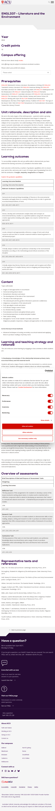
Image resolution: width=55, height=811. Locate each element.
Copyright (14, 787)
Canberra (4, 758)
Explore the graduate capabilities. (12, 177)
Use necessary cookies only (27, 438)
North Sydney (26, 748)
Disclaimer (22, 787)
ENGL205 (46, 87)
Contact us (4, 738)
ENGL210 (39, 89)
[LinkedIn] (9, 771)
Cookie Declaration (25, 387)
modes (21, 60)
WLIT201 (42, 101)
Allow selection (27, 432)
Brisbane (4, 755)
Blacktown (4, 751)
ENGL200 (4, 85)
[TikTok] (15, 771)
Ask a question (8, 713)
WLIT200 (25, 98)
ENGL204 (26, 87)
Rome (24, 751)
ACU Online (25, 758)
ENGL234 (4, 96)
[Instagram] (5, 771)
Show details (45, 420)
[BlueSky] (19, 771)
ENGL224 (37, 92)
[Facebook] (2, 771)
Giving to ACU (5, 735)
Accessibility (4, 787)
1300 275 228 (9, 715)
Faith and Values (6, 728)
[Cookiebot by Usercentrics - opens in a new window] (45, 371)
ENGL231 (15, 94)
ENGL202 (47, 85)
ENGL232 (37, 94)
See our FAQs (6, 706)
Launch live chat (6, 680)
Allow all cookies (27, 426)
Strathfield (25, 755)
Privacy (30, 787)
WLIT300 (21, 103)
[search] (49, 2)
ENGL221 (18, 92)
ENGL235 (4, 98)
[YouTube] (12, 771)
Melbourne (4, 762)
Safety (36, 787)
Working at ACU (6, 731)
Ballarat (3, 748)
